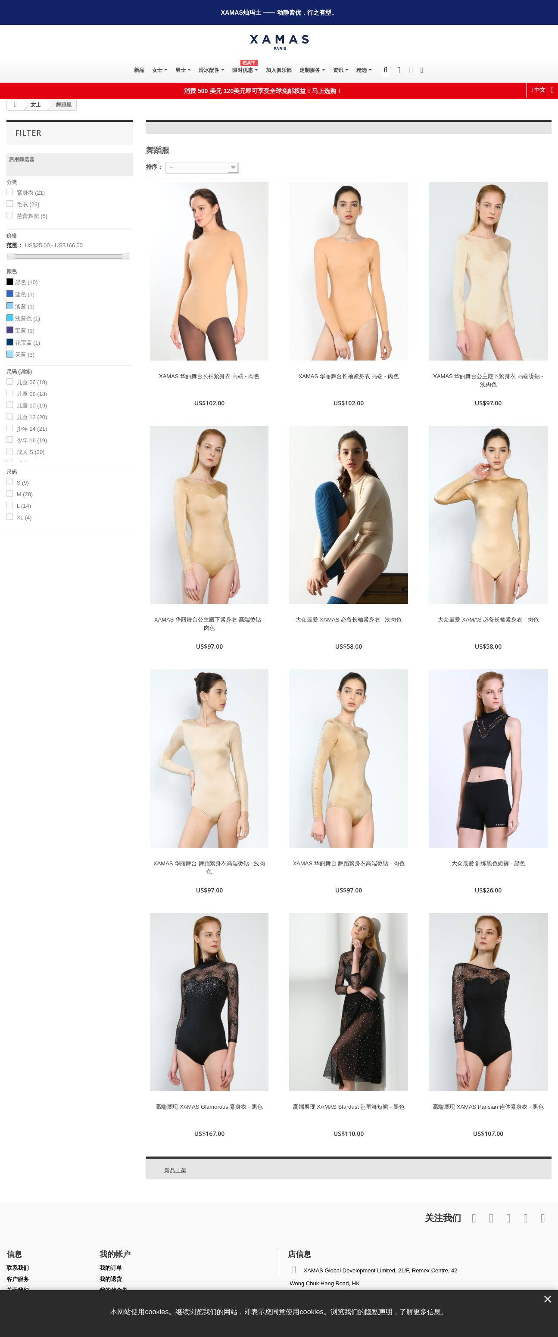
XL (24, 517)
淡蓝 (25, 306)
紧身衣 (31, 193)
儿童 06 (32, 382)
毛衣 (28, 204)
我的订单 (111, 1268)
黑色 (26, 282)
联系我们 (17, 1268)
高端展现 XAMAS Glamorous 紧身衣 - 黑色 (209, 1107)
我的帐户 (115, 1254)
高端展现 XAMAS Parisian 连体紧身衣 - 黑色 (488, 1107)
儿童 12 (32, 417)
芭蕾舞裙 (32, 216)
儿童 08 (32, 394)
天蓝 (25, 354)
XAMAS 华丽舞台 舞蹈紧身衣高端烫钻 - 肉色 (349, 863)
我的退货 (111, 1279)
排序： (154, 167)
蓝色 (25, 294)
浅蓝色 (28, 318)
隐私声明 (379, 1311)
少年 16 (32, 440)
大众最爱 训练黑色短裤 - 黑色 (488, 863)
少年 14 (32, 429)
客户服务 (17, 1279)
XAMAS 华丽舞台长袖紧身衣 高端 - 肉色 (209, 376)
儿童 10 (32, 405)
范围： (14, 245)
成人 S (31, 452)
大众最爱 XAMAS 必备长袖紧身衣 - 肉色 (488, 619)
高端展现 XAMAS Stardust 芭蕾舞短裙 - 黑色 (349, 1107)
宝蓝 (25, 330)
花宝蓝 (28, 342)
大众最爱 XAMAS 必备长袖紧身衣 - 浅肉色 (349, 619)
